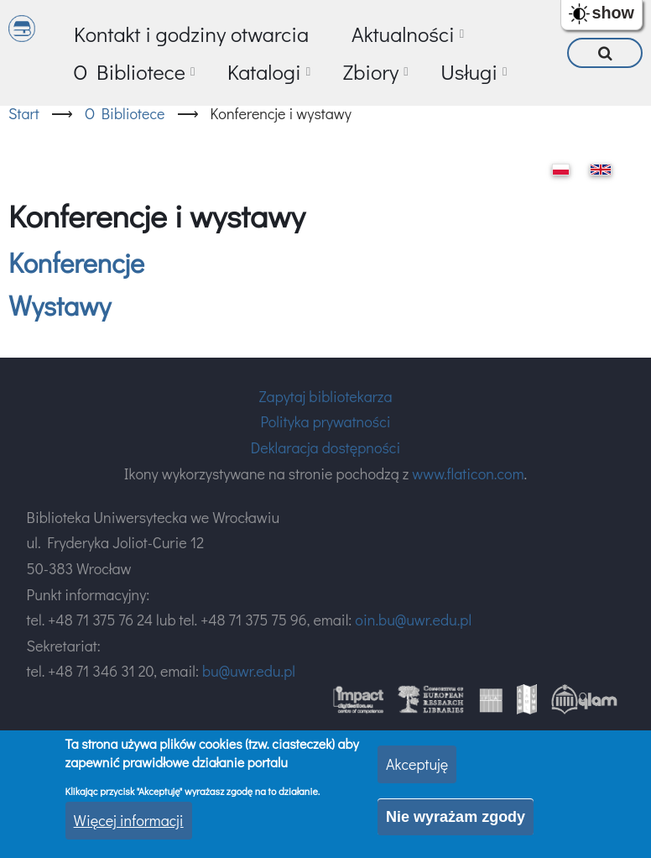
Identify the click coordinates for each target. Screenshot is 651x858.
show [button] (612, 12)
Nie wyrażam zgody (455, 816)
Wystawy (59, 305)
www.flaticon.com (467, 473)
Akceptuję (417, 764)
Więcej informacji (129, 820)
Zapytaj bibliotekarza (325, 396)
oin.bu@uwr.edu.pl (413, 619)
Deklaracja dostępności (325, 447)
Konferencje (76, 262)
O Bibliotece (125, 113)
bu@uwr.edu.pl (248, 671)
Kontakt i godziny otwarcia (191, 34)
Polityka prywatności (325, 421)
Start (23, 113)
